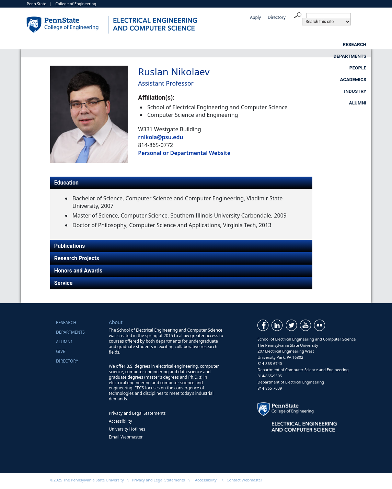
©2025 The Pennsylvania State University (87, 479)
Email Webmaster (126, 437)
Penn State (36, 3)
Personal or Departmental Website (184, 153)
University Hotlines (127, 429)
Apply (255, 17)
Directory (277, 17)
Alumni (358, 44)
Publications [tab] (69, 246)
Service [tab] (63, 283)
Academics (245, 44)
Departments (130, 44)
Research (68, 44)
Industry (303, 44)
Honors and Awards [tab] (78, 270)
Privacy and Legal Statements (137, 413)
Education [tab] (66, 182)
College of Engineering (75, 3)
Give (60, 351)
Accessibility (120, 421)
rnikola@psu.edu (160, 137)
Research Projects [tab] (76, 258)
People (189, 44)
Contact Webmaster (244, 479)
